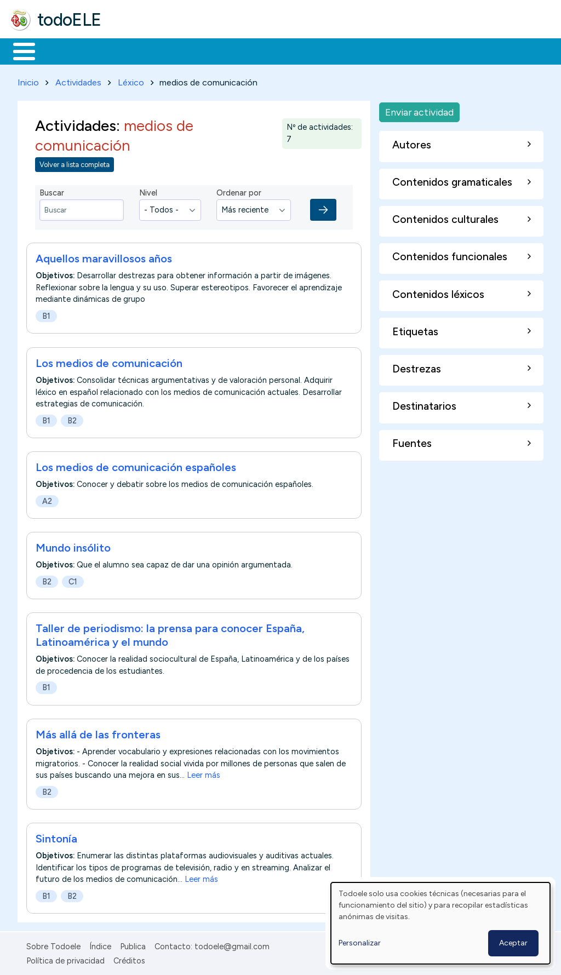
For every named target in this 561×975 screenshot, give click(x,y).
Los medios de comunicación (109, 361)
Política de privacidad (65, 959)
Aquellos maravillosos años (104, 256)
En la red (259, 50)
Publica (133, 944)
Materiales (61, 50)
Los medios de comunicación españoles (136, 465)
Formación (132, 50)
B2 (72, 418)
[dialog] (440, 923)
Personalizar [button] (360, 943)
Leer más (203, 773)
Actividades (78, 80)
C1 (72, 579)
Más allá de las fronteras (98, 732)
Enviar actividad (419, 110)
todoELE (69, 19)
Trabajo (197, 50)
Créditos (129, 959)
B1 (46, 314)
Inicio (18, 50)
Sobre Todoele (53, 944)
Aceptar (513, 943)
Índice (100, 944)
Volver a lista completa (74, 162)
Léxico (131, 80)
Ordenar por (238, 191)
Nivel (148, 191)
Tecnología (328, 50)
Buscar (450, 50)
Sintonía (56, 836)
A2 (47, 499)
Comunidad (401, 50)
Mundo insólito (73, 545)
